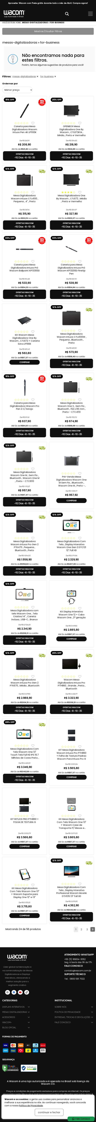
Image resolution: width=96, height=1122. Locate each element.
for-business (47, 76)
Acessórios (8, 1017)
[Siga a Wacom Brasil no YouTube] (20, 992)
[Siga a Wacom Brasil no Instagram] (7, 992)
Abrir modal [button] (67, 13)
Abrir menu (90, 14)
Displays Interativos (13, 1007)
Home (18, 22)
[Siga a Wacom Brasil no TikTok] (26, 992)
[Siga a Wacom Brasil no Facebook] (14, 992)
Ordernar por (10, 83)
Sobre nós (60, 1007)
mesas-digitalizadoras (24, 76)
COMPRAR (25, 362)
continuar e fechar (49, 1112)
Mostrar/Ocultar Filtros (48, 31)
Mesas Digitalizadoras (14, 1012)
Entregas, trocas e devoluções (72, 1017)
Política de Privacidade (67, 1012)
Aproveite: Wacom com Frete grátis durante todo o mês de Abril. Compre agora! (48, 3)
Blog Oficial (9, 1027)
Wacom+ (7, 1022)
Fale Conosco (63, 1022)
